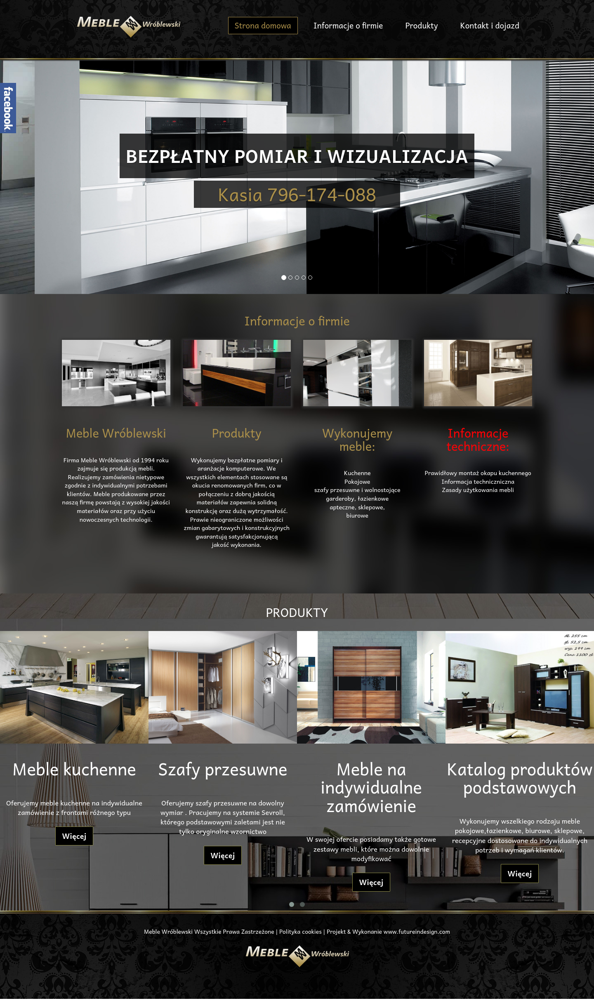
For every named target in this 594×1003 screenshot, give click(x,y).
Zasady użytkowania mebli (478, 489)
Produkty (421, 25)
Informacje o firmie (348, 25)
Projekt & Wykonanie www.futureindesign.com (388, 931)
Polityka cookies (300, 931)
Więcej (74, 836)
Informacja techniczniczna (477, 481)
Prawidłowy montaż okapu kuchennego (478, 473)
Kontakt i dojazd (489, 25)
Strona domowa (263, 25)
